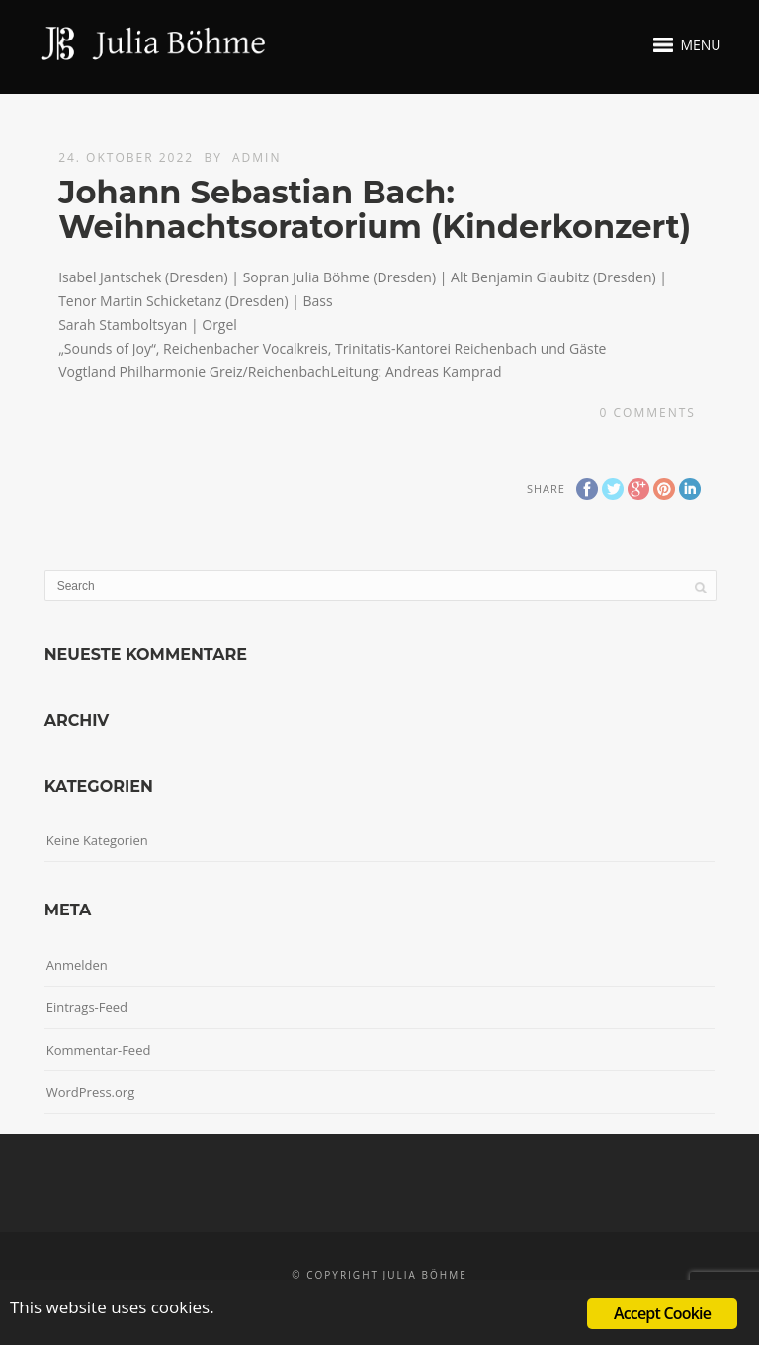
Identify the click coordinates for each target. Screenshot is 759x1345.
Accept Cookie (662, 1313)
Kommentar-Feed (98, 1050)
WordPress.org (90, 1092)
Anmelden (77, 965)
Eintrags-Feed (86, 1007)
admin (256, 157)
